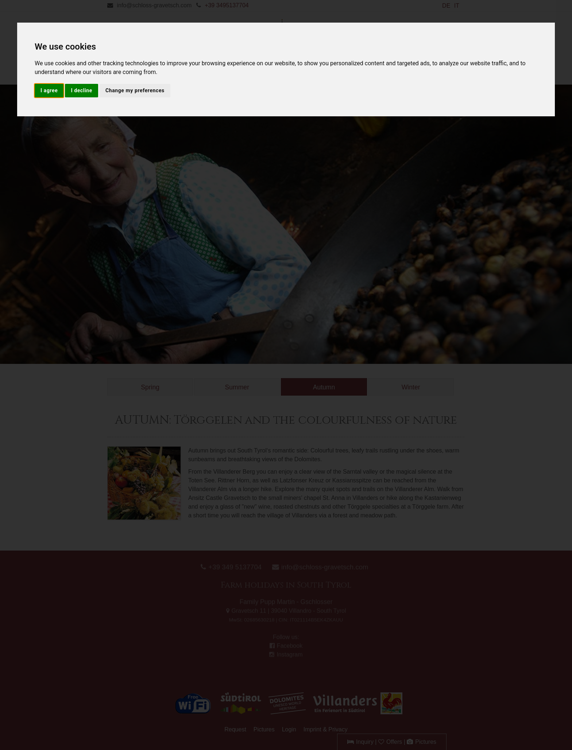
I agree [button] (49, 90)
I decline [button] (81, 90)
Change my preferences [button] (135, 90)
